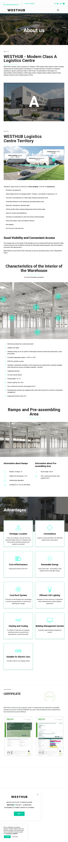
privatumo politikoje (12, 833)
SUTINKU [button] (7, 836)
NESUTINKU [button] (15, 836)
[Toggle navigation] (58, 10)
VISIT (19, 814)
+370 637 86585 (28, 3)
